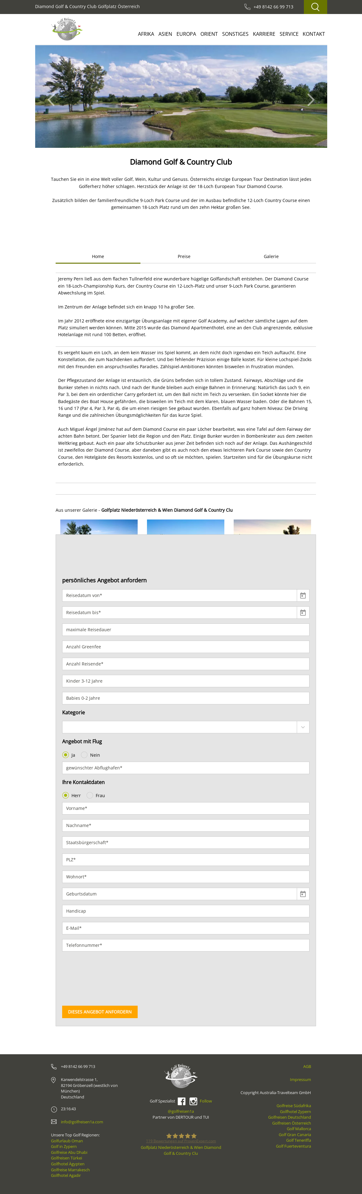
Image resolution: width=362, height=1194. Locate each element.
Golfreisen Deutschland (289, 1117)
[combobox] (185, 727)
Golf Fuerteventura (293, 1146)
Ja (69, 754)
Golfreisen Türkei (66, 1158)
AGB (307, 1066)
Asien (165, 34)
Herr (72, 795)
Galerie (271, 256)
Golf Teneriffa (298, 1140)
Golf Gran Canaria (295, 1134)
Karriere (264, 34)
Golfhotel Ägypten (68, 1164)
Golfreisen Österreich (291, 1123)
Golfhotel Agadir (66, 1175)
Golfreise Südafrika (294, 1105)
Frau (96, 795)
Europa (186, 34)
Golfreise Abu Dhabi (69, 1152)
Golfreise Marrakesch (70, 1170)
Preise (184, 256)
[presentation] (87, 978)
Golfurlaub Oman (67, 1141)
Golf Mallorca (299, 1128)
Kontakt (314, 34)
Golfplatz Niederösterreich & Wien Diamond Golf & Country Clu (181, 1150)
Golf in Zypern (64, 1146)
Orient (209, 34)
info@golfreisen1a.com (82, 1122)
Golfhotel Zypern (295, 1111)
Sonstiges (235, 34)
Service (289, 34)
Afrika (146, 34)
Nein (91, 754)
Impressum (300, 1079)
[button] (53, 96)
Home (98, 256)
